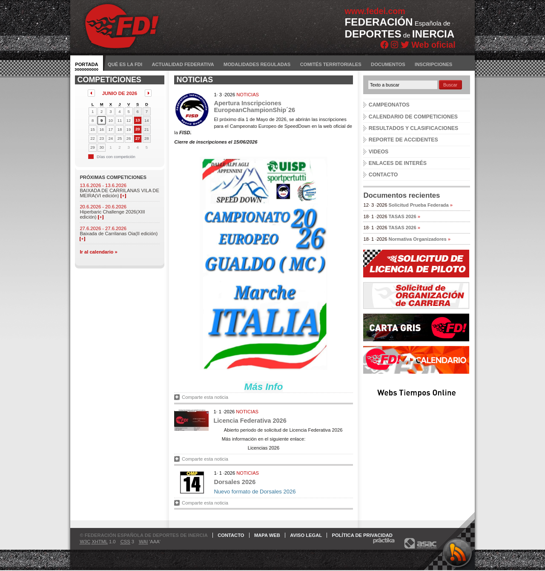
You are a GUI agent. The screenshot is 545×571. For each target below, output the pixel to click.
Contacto (383, 175)
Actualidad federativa (183, 64)
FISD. (185, 132)
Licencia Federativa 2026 (249, 420)
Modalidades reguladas (257, 64)
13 (137, 120)
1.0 (97, 542)
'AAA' (150, 542)
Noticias (247, 94)
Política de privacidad (362, 535)
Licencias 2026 (264, 447)
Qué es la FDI (125, 64)
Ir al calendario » (98, 251)
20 (137, 129)
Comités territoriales (330, 64)
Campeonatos (389, 105)
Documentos (388, 64)
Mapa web (267, 535)
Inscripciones (433, 64)
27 (137, 138)
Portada (86, 64)
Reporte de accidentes (403, 140)
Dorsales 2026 (234, 482)
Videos (379, 152)
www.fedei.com (375, 11)
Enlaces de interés (398, 163)
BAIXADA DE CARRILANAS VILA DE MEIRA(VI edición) (119, 193)
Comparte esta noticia (205, 397)
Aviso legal (306, 535)
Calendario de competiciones (413, 117)
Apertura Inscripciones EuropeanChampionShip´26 (254, 106)
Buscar (450, 84)
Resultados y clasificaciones (413, 128)
